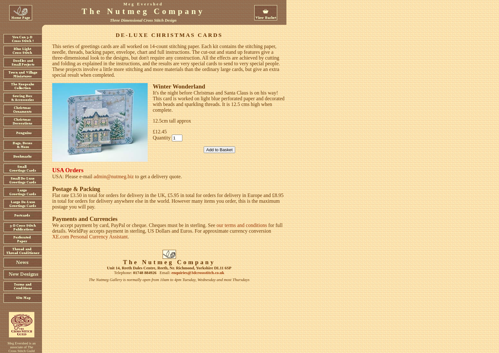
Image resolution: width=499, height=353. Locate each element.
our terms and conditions (241, 225)
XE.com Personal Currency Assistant (90, 236)
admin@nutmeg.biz (114, 176)
